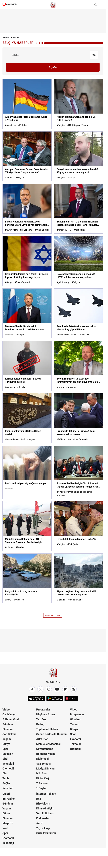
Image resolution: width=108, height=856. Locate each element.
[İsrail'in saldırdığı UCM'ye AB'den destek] (27, 418)
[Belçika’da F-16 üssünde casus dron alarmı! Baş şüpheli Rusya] (78, 313)
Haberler (6, 37)
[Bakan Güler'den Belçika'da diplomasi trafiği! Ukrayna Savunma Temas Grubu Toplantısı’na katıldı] (78, 472)
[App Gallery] (71, 698)
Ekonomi (7, 729)
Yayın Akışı (43, 828)
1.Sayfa (41, 788)
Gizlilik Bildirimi (46, 833)
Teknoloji (8, 763)
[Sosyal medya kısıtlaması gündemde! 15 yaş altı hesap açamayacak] (78, 156)
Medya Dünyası (45, 768)
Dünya (6, 744)
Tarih (5, 778)
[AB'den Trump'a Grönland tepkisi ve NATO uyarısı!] (78, 104)
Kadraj (40, 724)
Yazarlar (7, 788)
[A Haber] (53, 5)
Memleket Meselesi (48, 744)
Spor (5, 748)
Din (4, 773)
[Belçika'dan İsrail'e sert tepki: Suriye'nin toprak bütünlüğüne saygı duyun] (27, 261)
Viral (5, 758)
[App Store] (36, 698)
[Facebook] (32, 689)
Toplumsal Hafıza (47, 729)
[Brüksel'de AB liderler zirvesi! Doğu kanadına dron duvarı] (78, 418)
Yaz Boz (41, 719)
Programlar (43, 709)
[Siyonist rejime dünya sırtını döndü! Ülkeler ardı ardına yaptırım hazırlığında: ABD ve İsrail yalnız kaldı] (78, 578)
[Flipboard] (65, 689)
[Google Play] (54, 698)
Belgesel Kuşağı (46, 753)
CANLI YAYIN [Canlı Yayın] (9, 4)
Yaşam (6, 739)
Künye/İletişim (45, 808)
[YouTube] (57, 689)
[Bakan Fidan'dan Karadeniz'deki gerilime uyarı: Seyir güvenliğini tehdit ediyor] (27, 209)
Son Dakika (9, 734)
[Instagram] (49, 689)
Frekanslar (42, 818)
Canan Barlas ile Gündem (51, 734)
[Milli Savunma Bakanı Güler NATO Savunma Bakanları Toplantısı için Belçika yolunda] (27, 526)
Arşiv (39, 823)
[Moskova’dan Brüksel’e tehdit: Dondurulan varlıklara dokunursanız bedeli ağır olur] (27, 313)
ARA (53, 67)
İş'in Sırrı (41, 773)
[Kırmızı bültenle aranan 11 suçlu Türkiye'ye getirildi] (27, 366)
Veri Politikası (44, 813)
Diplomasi (42, 758)
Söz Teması (43, 763)
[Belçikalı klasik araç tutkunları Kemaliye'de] (27, 578)
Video (6, 709)
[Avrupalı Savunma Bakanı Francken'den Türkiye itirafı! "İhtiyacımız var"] (27, 156)
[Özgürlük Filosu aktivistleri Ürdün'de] (78, 526)
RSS (38, 798)
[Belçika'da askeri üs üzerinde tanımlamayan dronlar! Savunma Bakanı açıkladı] (78, 366)
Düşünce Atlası (45, 714)
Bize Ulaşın (43, 803)
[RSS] (74, 689)
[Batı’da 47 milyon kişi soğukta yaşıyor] (27, 472)
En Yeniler (8, 798)
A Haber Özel (10, 719)
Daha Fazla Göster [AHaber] (52, 615)
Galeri (6, 793)
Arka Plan (42, 739)
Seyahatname (44, 748)
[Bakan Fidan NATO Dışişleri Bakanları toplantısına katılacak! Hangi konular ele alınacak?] (78, 209)
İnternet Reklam (46, 793)
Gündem (7, 724)
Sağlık (6, 783)
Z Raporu (42, 783)
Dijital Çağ (42, 778)
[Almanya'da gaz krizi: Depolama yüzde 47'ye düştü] (27, 104)
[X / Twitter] (40, 689)
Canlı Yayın (9, 714)
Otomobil (8, 768)
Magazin (7, 753)
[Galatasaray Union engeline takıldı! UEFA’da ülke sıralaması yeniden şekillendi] (78, 261)
